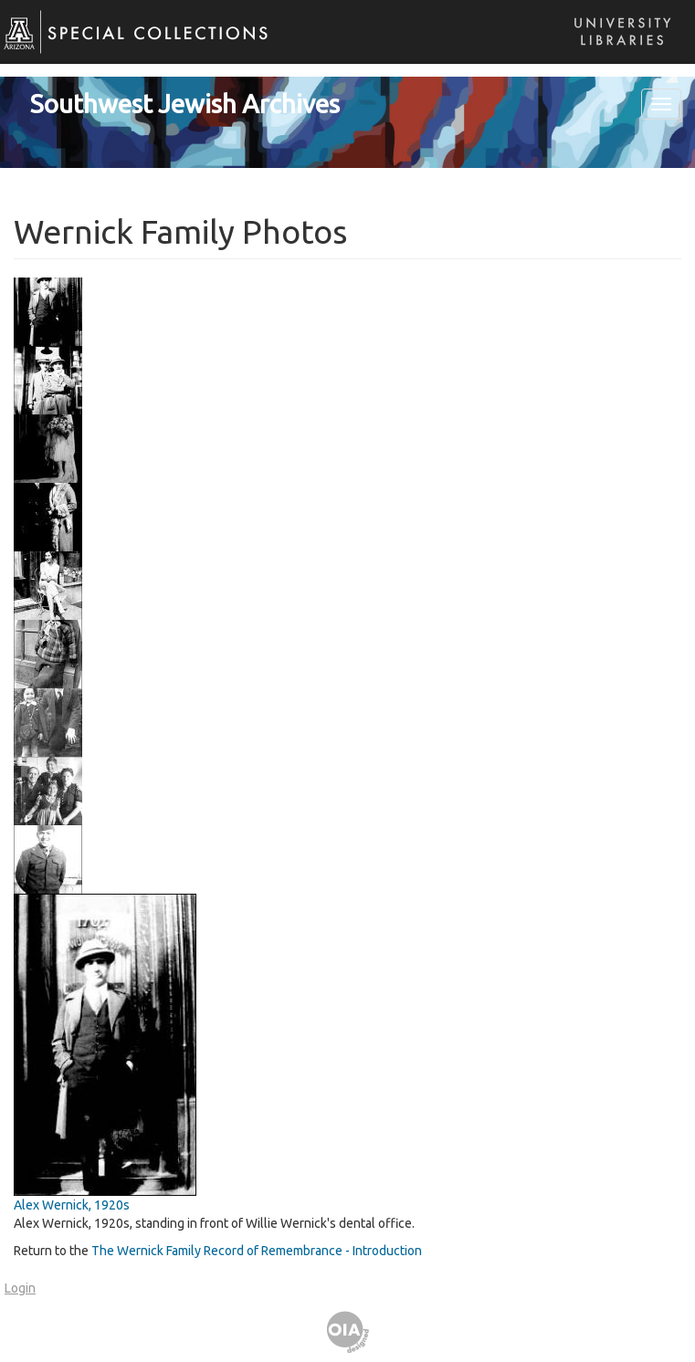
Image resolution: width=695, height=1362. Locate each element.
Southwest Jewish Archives (185, 103)
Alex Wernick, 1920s (72, 1205)
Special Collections (126, 46)
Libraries (617, 49)
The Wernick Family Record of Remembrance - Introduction (256, 1250)
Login (20, 1288)
